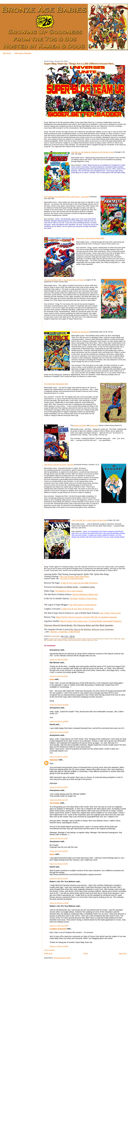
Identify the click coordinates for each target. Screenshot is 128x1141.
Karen (52, 854)
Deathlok (64, 639)
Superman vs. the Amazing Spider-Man (90, 238)
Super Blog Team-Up (74, 640)
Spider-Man (117, 639)
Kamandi (78, 639)
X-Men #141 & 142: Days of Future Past (77, 609)
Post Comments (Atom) (62, 958)
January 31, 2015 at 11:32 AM (59, 903)
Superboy (83, 640)
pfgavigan (54, 760)
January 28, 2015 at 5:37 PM (59, 838)
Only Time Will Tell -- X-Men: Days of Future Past (89, 520)
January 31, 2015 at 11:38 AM (59, 925)
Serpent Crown (108, 639)
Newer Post (48, 953)
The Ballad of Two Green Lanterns (69, 591)
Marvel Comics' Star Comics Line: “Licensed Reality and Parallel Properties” (91, 621)
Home (85, 953)
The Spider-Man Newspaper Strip (56, 384)
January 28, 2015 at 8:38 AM (59, 659)
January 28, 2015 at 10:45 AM (59, 704)
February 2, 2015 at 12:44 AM (59, 946)
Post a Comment (49, 950)
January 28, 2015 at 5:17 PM (59, 800)
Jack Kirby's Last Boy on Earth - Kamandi (59, 464)
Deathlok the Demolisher (80, 332)
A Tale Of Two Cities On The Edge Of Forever (79, 583)
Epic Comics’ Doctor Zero (110, 613)
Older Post (122, 953)
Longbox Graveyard (58, 929)
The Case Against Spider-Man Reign (74, 576)
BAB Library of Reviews (22, 53)
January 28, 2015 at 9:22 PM (59, 878)
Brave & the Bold (80, 425)
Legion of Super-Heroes (89, 639)
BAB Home (7, 53)
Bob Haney (58, 639)
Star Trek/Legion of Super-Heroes (82, 605)
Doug (52, 679)
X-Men (96, 640)
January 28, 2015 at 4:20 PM (59, 787)
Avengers (51, 639)
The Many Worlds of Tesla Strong (83, 598)
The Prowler (55, 803)
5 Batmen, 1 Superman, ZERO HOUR (64, 632)
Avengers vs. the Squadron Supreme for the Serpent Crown (92, 152)
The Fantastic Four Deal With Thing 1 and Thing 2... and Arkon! (66, 197)
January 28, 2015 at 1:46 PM (59, 756)
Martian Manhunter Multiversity (85, 594)
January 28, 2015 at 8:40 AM (59, 676)
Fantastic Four (71, 639)
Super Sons (94, 425)
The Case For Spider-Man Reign (71, 578)
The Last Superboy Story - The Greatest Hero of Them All (64, 280)
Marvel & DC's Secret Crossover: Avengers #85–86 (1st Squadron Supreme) (86, 617)
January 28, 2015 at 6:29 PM (59, 851)
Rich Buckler (100, 639)
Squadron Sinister (62, 640)
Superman (90, 640)
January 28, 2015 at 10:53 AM (59, 721)
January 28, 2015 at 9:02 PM (59, 863)
